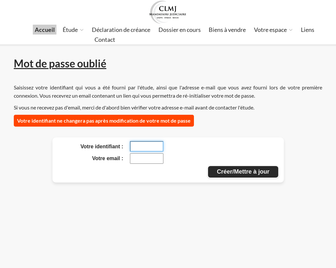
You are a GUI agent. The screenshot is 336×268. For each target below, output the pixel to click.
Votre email (107, 158)
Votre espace (273, 29)
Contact (104, 39)
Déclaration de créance (121, 29)
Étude (73, 29)
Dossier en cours (179, 29)
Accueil (45, 29)
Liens (307, 29)
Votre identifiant (100, 146)
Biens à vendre (227, 29)
